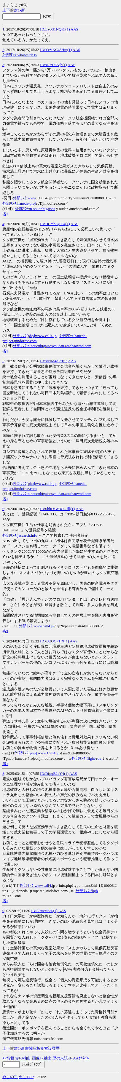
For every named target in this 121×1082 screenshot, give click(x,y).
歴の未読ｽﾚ (62, 1058)
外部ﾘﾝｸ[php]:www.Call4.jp (37, 753)
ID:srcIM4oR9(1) (53, 361)
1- (19, 10)
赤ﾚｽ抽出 (23, 1058)
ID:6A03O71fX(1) (54, 641)
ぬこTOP (26, 1077)
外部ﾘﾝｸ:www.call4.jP (37, 626)
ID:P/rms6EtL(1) (44, 910)
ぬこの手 (10, 1077)
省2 (5, 631)
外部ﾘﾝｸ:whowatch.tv (19, 55)
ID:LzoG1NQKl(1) (55, 29)
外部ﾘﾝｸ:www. (25, 198)
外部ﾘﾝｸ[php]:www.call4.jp (35, 336)
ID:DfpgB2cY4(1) (54, 773)
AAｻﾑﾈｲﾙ (81, 1058)
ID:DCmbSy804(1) (55, 224)
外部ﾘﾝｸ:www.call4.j (36, 885)
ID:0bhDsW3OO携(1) (57, 508)
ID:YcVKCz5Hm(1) (56, 49)
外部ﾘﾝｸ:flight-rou (86, 758)
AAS (74, 29)
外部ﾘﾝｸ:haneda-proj (19, 203)
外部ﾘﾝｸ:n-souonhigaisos (35, 208)
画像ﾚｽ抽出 (42, 1058)
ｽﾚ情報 (8, 1058)
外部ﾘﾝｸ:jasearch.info (19, 535)
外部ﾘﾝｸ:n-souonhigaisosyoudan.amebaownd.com (52, 346)
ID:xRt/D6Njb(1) (53, 64)
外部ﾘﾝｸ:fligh (87, 891)
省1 (5, 214)
